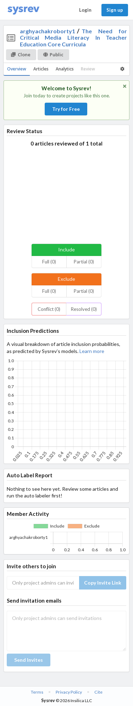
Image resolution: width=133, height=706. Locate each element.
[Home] (23, 10)
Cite (98, 692)
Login (85, 10)
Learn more (91, 351)
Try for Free (66, 109)
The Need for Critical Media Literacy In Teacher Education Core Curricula (73, 37)
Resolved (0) (84, 309)
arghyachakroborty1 (47, 31)
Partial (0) (84, 261)
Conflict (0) (49, 309)
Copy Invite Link (102, 583)
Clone (21, 54)
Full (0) (49, 261)
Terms (37, 692)
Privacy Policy (69, 692)
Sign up (114, 10)
